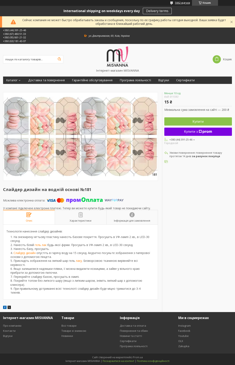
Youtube (183, 336)
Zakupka (183, 346)
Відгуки (163, 80)
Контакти (9, 331)
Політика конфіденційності (153, 361)
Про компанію (12, 325)
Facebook (184, 331)
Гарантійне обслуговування (92, 80)
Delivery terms (157, 11)
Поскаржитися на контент (118, 361)
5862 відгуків (182, 3)
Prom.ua (138, 357)
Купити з (198, 132)
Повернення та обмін (134, 331)
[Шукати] (59, 59)
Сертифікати (185, 80)
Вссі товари (68, 325)
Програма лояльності (135, 80)
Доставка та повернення (46, 80)
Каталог (12, 80)
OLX (180, 341)
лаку (79, 261)
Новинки (67, 336)
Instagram (184, 325)
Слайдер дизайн (25, 253)
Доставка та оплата (133, 325)
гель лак (41, 245)
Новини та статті (131, 336)
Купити (198, 122)
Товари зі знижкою (73, 331)
